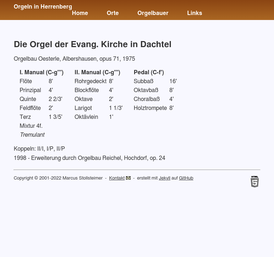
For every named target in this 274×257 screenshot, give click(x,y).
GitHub (186, 178)
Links (194, 13)
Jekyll (164, 178)
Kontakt (117, 178)
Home (80, 13)
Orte (113, 13)
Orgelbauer (152, 13)
